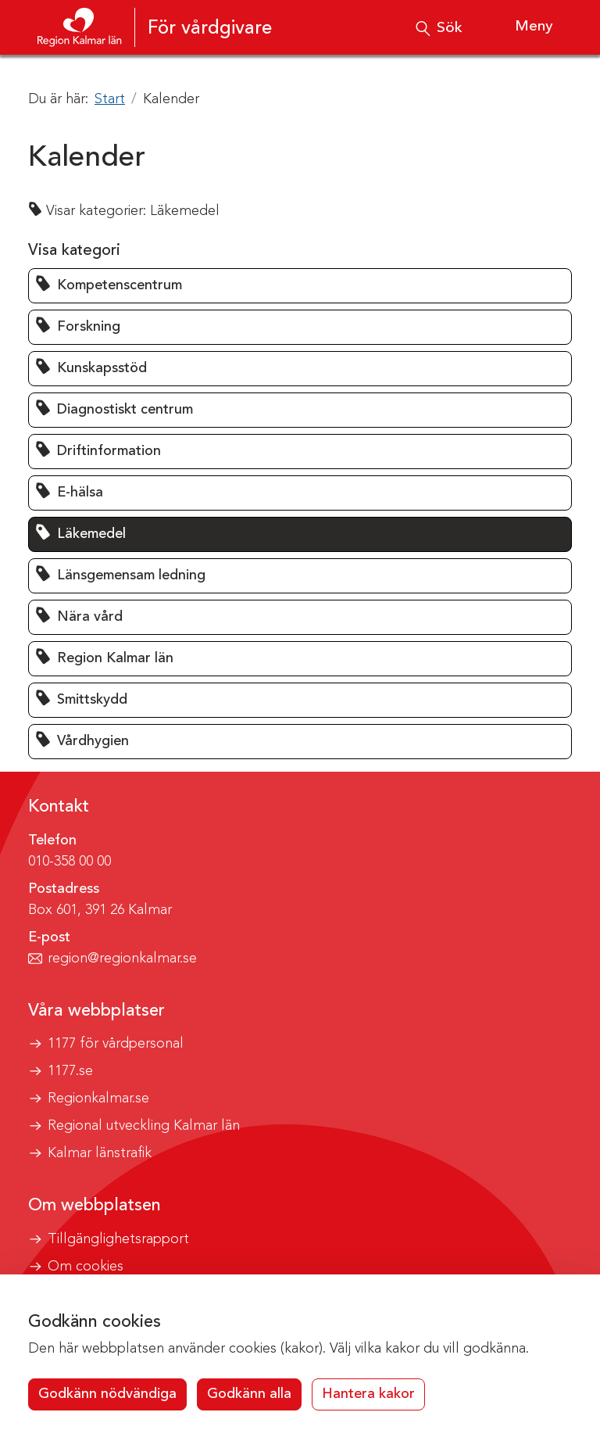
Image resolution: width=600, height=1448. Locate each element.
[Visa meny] (521, 27)
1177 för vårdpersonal (116, 1044)
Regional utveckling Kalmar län (144, 1126)
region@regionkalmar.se (122, 959)
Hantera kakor (368, 1394)
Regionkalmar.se (98, 1098)
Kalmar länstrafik (100, 1153)
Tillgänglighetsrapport (118, 1239)
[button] (300, 286)
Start (110, 99)
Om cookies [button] (85, 1267)
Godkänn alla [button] (249, 1394)
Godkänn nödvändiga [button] (107, 1394)
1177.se (70, 1071)
